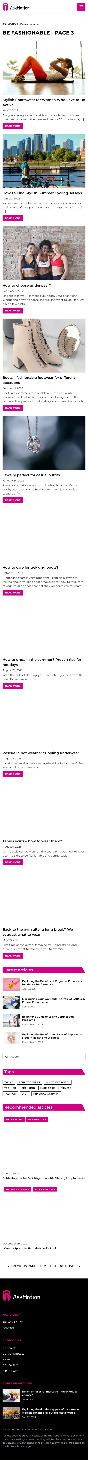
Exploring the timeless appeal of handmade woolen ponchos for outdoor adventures (50, 1411)
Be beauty (10, 1348)
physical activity (46, 1093)
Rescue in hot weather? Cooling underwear (41, 753)
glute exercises (58, 1082)
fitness (65, 1088)
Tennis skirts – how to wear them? (32, 841)
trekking (28, 1088)
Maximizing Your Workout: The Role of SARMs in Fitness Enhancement (53, 1000)
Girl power (11, 1371)
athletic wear (30, 1082)
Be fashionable (13, 1353)
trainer (10, 1088)
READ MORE (12, 126)
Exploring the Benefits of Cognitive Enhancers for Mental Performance (52, 983)
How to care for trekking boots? (30, 567)
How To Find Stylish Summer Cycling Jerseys (42, 193)
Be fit (6, 1359)
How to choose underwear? (27, 285)
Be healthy (10, 1365)
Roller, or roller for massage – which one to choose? (50, 1393)
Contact (8, 1328)
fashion (10, 1093)
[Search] (7, 1057)
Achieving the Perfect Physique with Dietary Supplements (44, 1178)
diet (25, 1093)
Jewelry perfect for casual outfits (31, 475)
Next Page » (70, 1266)
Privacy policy (13, 1322)
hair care (47, 1088)
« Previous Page (22, 1266)
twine (8, 1082)
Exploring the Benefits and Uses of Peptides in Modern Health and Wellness (52, 1036)
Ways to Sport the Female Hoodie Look (30, 1248)
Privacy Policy (15, 1446)
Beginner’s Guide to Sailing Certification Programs (48, 1018)
